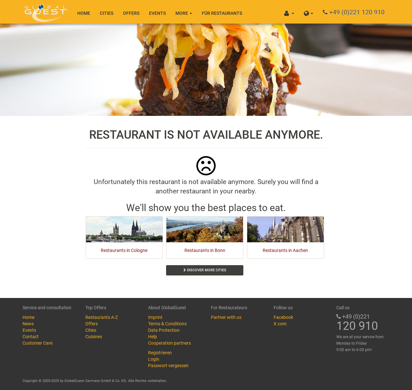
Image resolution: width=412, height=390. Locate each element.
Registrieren (160, 352)
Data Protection (164, 330)
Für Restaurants (222, 13)
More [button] (183, 13)
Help (152, 336)
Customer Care (37, 343)
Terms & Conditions (167, 323)
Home (83, 13)
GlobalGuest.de (45, 11)
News (28, 323)
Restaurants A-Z (101, 317)
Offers (131, 13)
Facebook (283, 317)
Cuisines (93, 336)
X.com (280, 323)
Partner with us (226, 317)
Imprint (155, 317)
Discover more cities (204, 270)
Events (157, 13)
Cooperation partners (169, 343)
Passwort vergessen (168, 365)
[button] (308, 11)
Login (153, 359)
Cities (106, 13)
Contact (31, 336)
